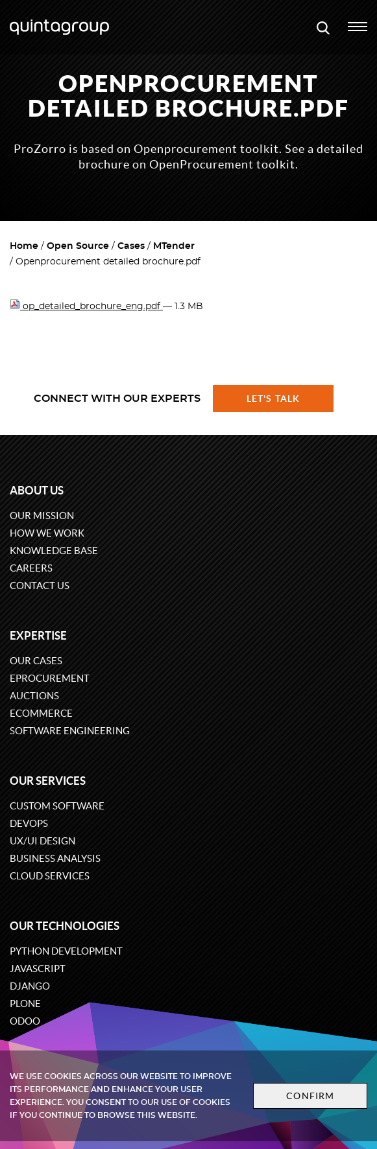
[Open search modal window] (323, 27)
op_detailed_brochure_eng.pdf (86, 306)
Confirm (310, 1096)
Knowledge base (54, 550)
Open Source (78, 246)
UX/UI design (42, 840)
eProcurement (50, 678)
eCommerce (41, 713)
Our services (48, 780)
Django (30, 986)
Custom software (57, 805)
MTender (174, 246)
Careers (31, 568)
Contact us (39, 585)
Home (24, 246)
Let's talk (273, 398)
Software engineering (70, 730)
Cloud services (50, 875)
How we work (47, 533)
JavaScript (38, 968)
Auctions (34, 695)
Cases (131, 246)
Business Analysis (55, 858)
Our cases (36, 660)
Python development (66, 951)
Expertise (38, 635)
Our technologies (64, 925)
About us (37, 490)
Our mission (42, 515)
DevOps (29, 823)
